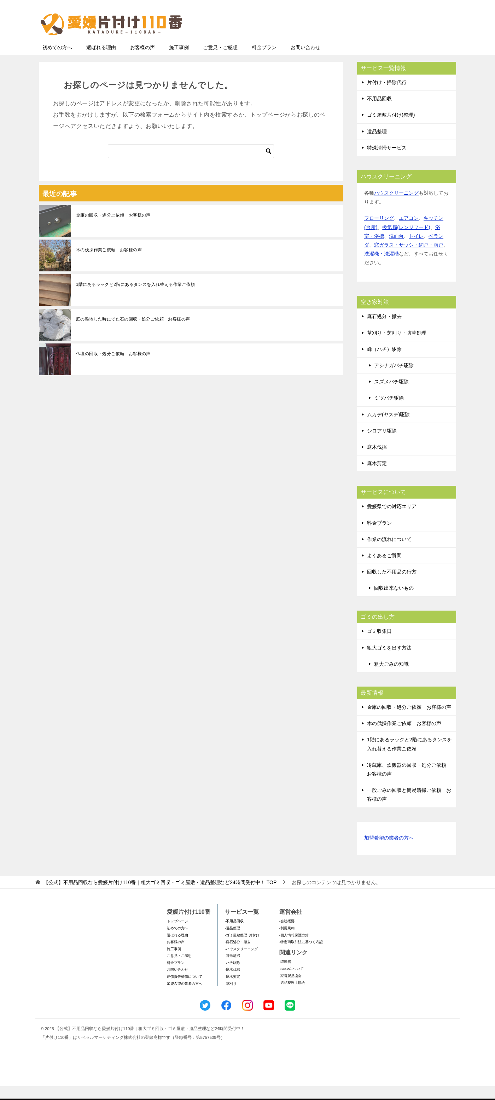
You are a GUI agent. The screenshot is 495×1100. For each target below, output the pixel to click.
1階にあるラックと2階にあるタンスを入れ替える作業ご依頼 (135, 298)
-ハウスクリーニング (241, 963)
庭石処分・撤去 (384, 330)
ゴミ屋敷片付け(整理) (391, 128)
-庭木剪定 (232, 990)
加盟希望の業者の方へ (389, 852)
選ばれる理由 (101, 61)
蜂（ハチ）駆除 (384, 363)
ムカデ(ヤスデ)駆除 (388, 428)
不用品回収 (379, 112)
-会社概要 (287, 935)
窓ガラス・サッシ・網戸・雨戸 (408, 258)
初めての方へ (57, 61)
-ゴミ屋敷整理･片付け (242, 949)
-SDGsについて (291, 982)
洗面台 (396, 250)
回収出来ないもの (394, 602)
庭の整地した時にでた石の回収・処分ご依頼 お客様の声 (133, 332)
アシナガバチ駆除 (394, 379)
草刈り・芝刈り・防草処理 (396, 346)
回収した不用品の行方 (392, 585)
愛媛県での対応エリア (392, 520)
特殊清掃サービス (387, 161)
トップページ (177, 935)
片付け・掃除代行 (387, 96)
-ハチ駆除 (232, 976)
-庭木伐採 (232, 983)
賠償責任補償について (184, 990)
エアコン (409, 232)
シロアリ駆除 (382, 444)
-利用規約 (287, 942)
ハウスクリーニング (396, 207)
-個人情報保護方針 (294, 949)
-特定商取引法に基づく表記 (301, 956)
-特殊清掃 (232, 969)
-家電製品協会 (290, 990)
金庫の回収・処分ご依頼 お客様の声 (113, 229)
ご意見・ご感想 (220, 61)
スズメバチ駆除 (391, 395)
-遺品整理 (232, 942)
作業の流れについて (389, 553)
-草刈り (231, 997)
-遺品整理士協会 (292, 996)
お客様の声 (142, 61)
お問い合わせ (305, 61)
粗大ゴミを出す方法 (389, 661)
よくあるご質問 (384, 569)
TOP (159, 896)
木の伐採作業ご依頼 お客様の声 (109, 263)
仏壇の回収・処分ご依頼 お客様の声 (113, 367)
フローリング (379, 232)
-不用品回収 (234, 935)
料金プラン (264, 61)
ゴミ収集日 (379, 645)
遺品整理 (377, 145)
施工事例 (179, 61)
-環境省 (285, 975)
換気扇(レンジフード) (406, 241)
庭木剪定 (377, 477)
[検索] (191, 165)
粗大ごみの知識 (391, 678)
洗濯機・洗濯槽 (381, 267)
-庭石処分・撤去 (238, 956)
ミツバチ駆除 (389, 411)
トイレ (416, 250)
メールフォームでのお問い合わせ (390, 41)
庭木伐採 (377, 461)
